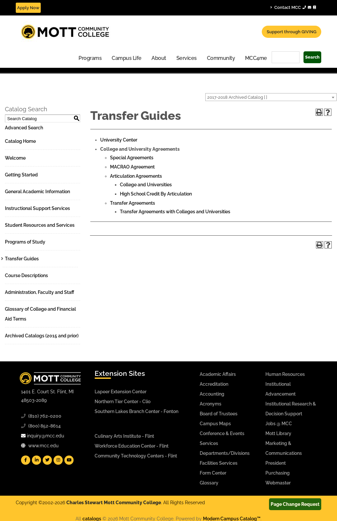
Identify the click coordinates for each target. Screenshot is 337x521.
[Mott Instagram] (58, 460)
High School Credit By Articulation (156, 193)
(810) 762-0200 (44, 416)
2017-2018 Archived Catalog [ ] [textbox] (237, 97)
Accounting (212, 394)
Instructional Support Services (37, 208)
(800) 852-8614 (44, 426)
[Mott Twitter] (47, 460)
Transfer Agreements (132, 203)
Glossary (209, 482)
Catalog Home (20, 141)
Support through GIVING (291, 31)
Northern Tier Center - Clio (122, 401)
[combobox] (271, 97)
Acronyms (210, 403)
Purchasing (277, 473)
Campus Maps (215, 423)
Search (312, 57)
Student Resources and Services (40, 225)
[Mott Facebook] (25, 460)
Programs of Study (25, 242)
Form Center (213, 473)
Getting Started (21, 174)
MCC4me (256, 58)
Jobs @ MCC (278, 423)
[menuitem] (90, 58)
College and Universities (146, 184)
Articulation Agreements (136, 176)
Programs (90, 58)
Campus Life (127, 58)
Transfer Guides (22, 258)
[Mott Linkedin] (36, 460)
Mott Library (278, 433)
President (275, 463)
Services (186, 58)
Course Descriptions (26, 275)
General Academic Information (37, 191)
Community (221, 58)
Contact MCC (293, 7)
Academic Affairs (218, 374)
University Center (118, 140)
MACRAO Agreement (132, 166)
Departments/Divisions (225, 453)
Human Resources (285, 374)
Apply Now (28, 7)
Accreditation (214, 384)
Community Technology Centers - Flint (136, 455)
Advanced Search (24, 127)
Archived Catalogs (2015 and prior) (42, 335)
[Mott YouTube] (69, 460)
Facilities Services (218, 463)
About (158, 58)
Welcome (15, 158)
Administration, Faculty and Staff (39, 292)
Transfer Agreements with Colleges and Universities (175, 211)
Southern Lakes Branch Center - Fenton (136, 411)
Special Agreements (131, 157)
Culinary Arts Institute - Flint (124, 436)
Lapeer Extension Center (120, 391)
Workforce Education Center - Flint (131, 446)
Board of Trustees (218, 413)
